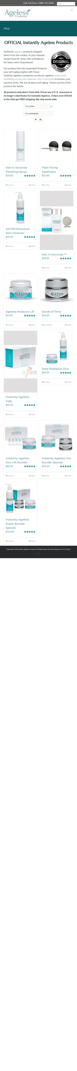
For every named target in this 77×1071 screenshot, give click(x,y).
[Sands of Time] (56, 290)
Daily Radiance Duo (55, 368)
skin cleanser (29, 79)
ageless (18, 51)
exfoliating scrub (12, 79)
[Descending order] (51, 106)
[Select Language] (66, 4)
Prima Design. (66, 549)
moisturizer (60, 75)
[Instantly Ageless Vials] (20, 361)
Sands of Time (51, 311)
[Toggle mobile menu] (72, 10)
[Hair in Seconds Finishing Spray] (20, 146)
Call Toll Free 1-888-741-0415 (38, 3)
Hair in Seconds (45, 79)
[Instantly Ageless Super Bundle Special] (20, 498)
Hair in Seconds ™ (54, 254)
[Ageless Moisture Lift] (20, 290)
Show (31, 113)
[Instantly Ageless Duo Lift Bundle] (20, 437)
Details (33, 185)
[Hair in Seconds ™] (56, 220)
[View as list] (40, 119)
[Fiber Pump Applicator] (56, 146)
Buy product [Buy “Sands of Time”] (47, 325)
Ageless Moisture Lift (20, 311)
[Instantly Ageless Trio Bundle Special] (56, 437)
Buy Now (10, 185)
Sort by (29, 106)
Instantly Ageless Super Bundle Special (17, 524)
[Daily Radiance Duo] (56, 347)
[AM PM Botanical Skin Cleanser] (20, 207)
